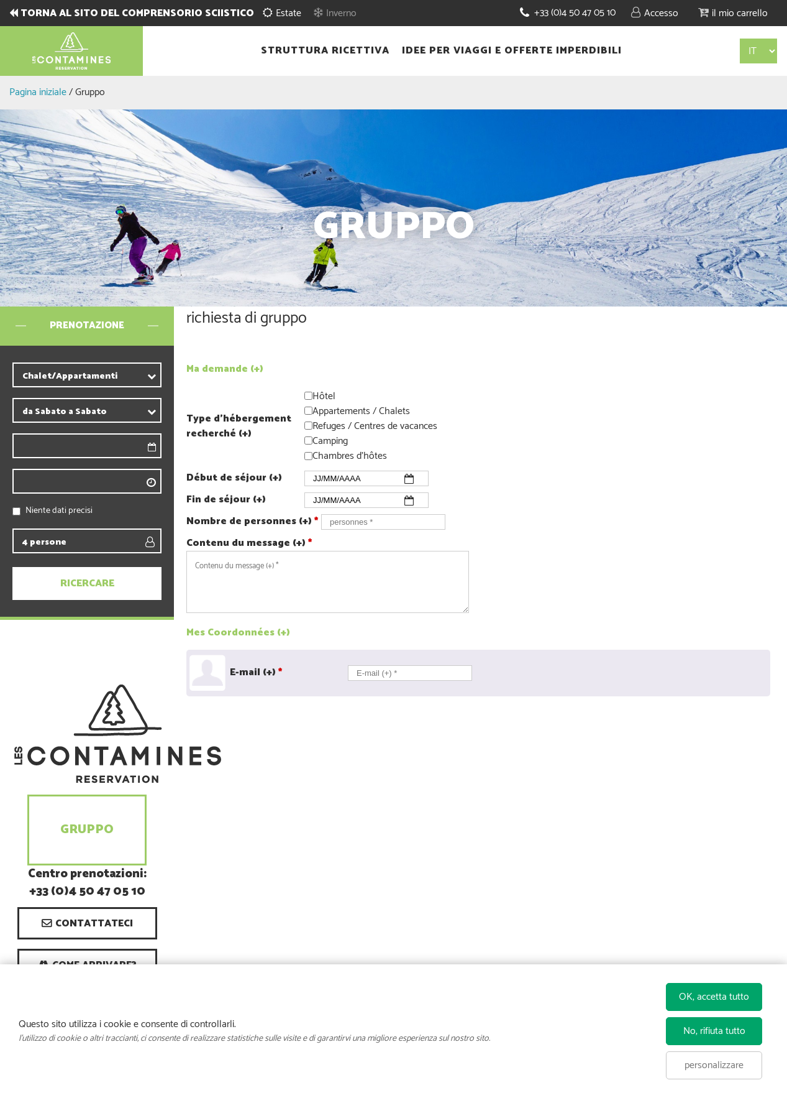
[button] (733, 12)
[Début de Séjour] (366, 478)
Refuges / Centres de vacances (374, 426)
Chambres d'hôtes (349, 456)
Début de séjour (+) (234, 478)
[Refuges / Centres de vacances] (308, 426)
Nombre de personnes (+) (252, 521)
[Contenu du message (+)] (327, 582)
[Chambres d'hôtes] (308, 456)
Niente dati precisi (59, 510)
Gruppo (87, 829)
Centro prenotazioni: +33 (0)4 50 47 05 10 (87, 883)
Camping (330, 441)
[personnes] (383, 522)
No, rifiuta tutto (714, 1031)
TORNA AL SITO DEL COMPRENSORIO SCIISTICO (137, 13)
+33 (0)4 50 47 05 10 (575, 12)
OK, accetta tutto (714, 997)
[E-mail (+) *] (410, 673)
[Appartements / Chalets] (308, 411)
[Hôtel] (308, 396)
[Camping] (308, 440)
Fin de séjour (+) (226, 499)
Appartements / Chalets (361, 411)
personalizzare (714, 1065)
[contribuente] (109, 376)
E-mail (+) (256, 672)
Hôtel (323, 396)
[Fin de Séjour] (366, 500)
